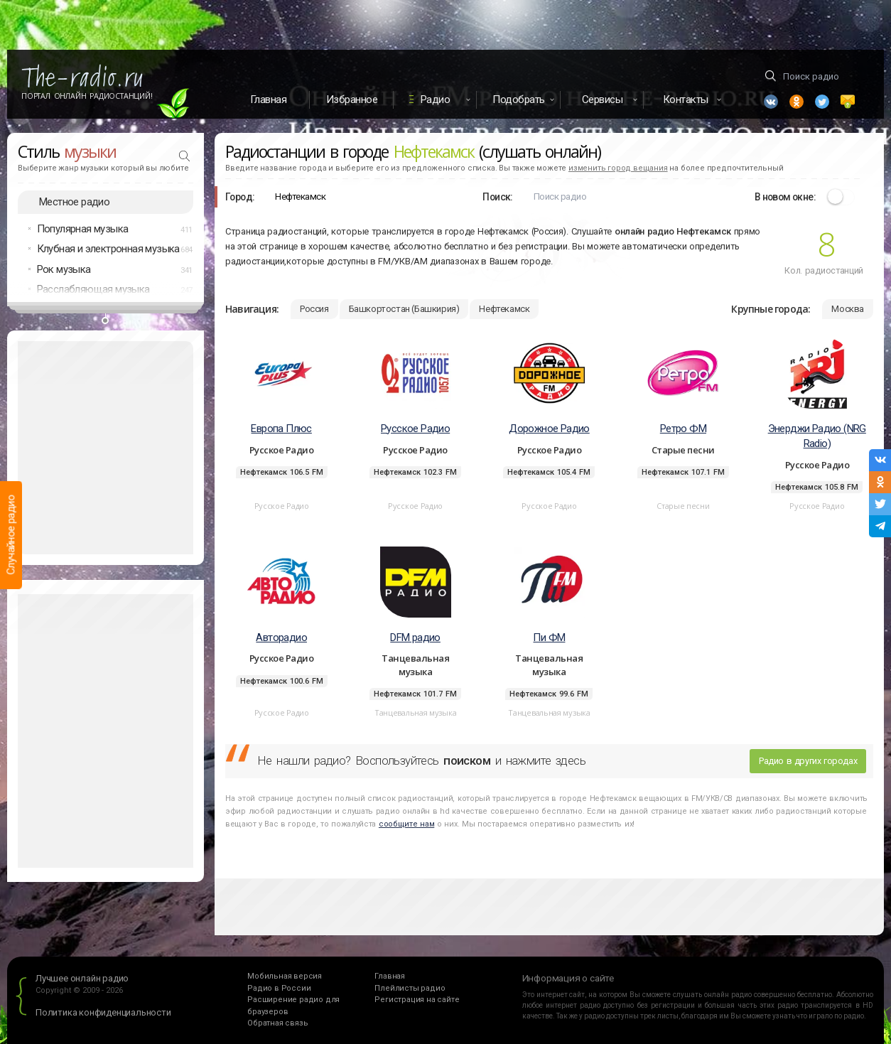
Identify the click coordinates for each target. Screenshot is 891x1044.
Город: (239, 197)
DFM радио (415, 637)
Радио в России (278, 988)
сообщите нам (406, 824)
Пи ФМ (549, 637)
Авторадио (281, 637)
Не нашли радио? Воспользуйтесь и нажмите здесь (421, 760)
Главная (268, 99)
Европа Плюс (281, 428)
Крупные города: (770, 309)
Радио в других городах (808, 760)
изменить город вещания (618, 168)
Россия (314, 308)
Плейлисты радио (409, 988)
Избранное (352, 99)
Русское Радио (415, 428)
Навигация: (252, 309)
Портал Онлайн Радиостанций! (87, 96)
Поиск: (497, 197)
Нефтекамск (504, 308)
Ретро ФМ (683, 428)
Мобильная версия (284, 976)
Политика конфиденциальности (103, 1012)
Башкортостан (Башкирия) (404, 308)
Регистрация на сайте (416, 999)
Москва (847, 308)
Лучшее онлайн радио (82, 978)
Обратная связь (277, 1023)
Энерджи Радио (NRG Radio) (817, 436)
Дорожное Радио (549, 428)
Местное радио (74, 201)
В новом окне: (785, 197)
